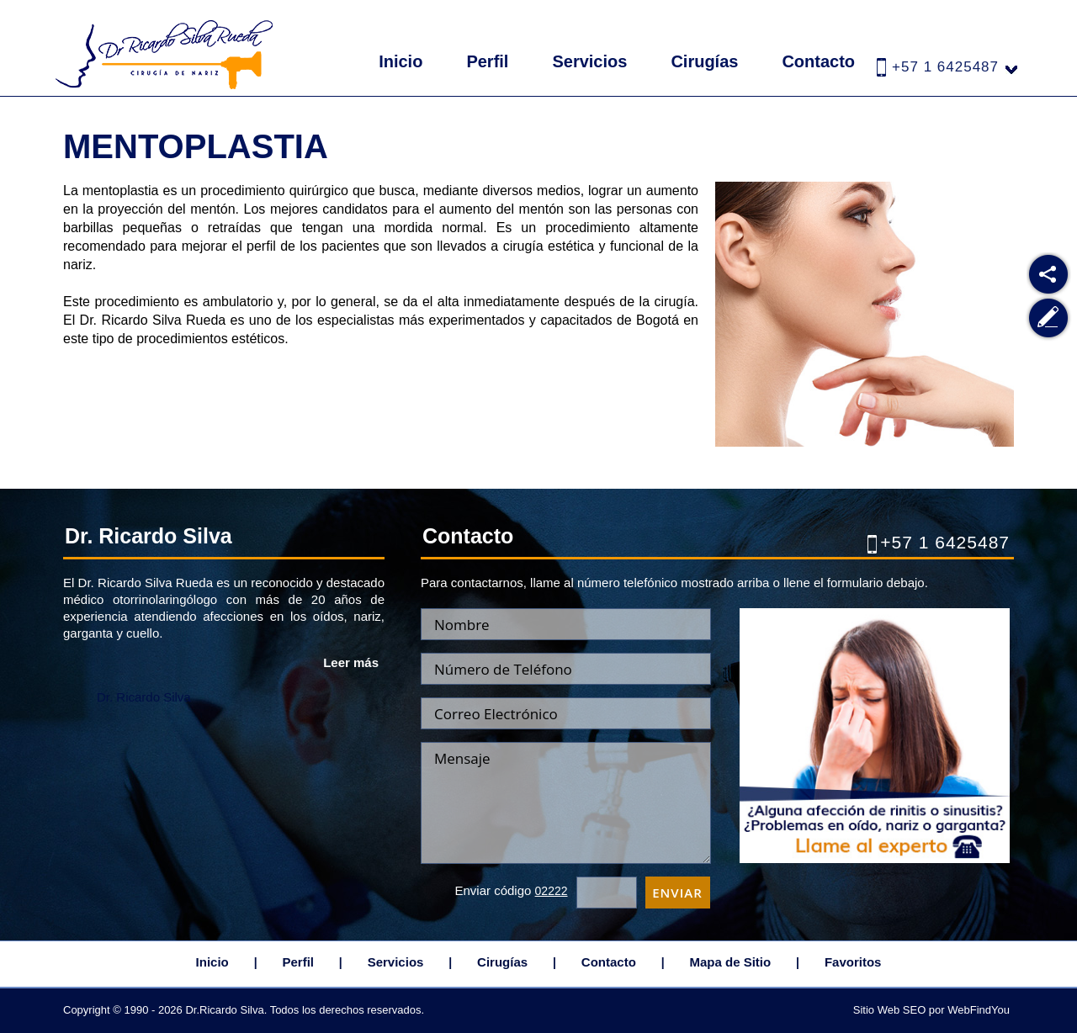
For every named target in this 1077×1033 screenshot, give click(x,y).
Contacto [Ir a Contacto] (818, 61)
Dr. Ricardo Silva (144, 697)
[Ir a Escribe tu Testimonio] (1049, 318)
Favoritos (853, 962)
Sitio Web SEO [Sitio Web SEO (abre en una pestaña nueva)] (889, 1010)
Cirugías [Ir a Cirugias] (704, 61)
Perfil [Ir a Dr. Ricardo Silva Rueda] (487, 61)
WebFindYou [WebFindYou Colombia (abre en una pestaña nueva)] (978, 1010)
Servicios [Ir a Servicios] (589, 61)
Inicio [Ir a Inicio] (400, 61)
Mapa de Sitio (731, 962)
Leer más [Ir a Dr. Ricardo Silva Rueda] (351, 662)
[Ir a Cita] (875, 858)
